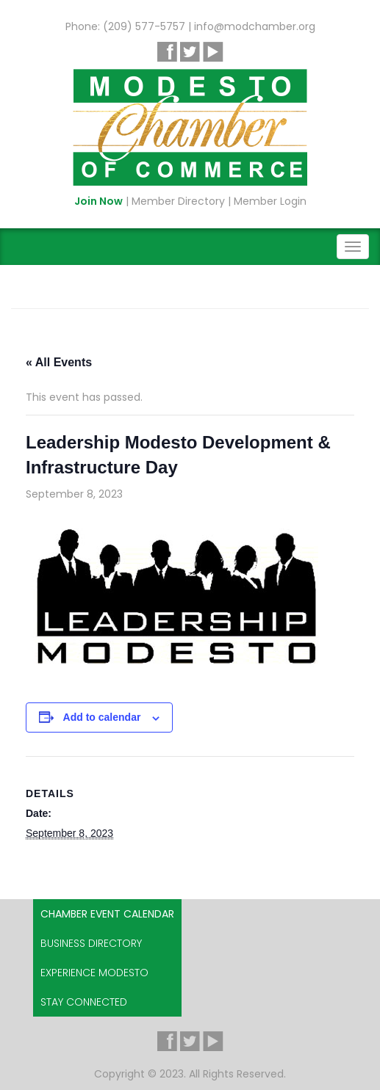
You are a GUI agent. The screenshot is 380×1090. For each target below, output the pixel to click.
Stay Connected (83, 1002)
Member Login (270, 201)
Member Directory (178, 201)
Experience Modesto (94, 972)
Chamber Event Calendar (107, 913)
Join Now (98, 201)
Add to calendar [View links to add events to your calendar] (102, 717)
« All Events (59, 362)
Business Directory (91, 943)
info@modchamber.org (254, 26)
